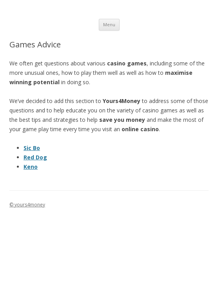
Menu (109, 24)
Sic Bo (32, 148)
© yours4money (27, 204)
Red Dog (35, 157)
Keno (31, 166)
